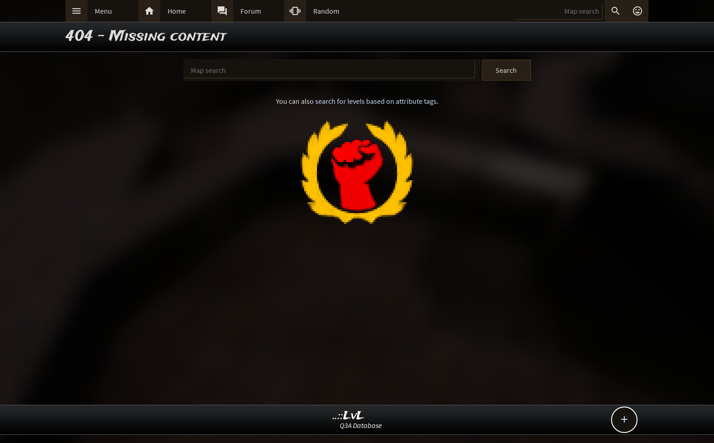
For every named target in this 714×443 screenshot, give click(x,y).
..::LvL (348, 416)
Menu (103, 10)
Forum (250, 10)
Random (326, 10)
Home (177, 10)
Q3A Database (361, 425)
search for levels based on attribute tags (376, 101)
